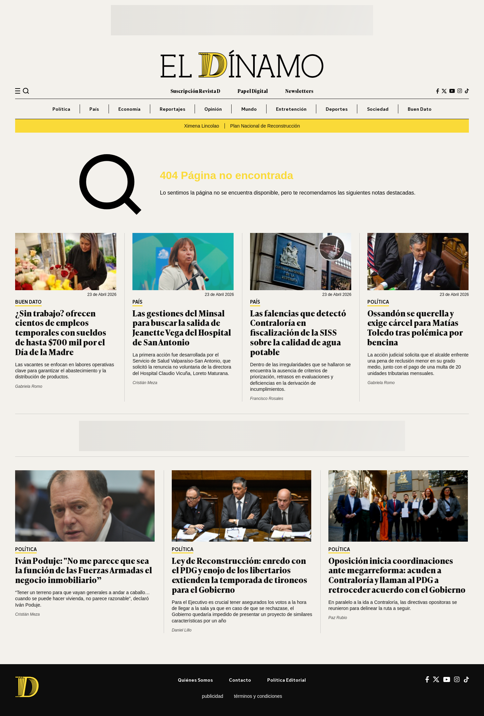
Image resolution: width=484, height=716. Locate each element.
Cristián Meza (144, 382)
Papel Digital (253, 90)
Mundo (249, 109)
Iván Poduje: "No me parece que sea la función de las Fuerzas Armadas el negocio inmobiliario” (83, 570)
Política (61, 109)
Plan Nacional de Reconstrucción (265, 126)
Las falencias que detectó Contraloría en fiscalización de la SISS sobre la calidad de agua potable (298, 332)
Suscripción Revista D (195, 90)
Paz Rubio (337, 617)
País (94, 109)
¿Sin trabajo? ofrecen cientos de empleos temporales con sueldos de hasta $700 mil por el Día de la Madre (60, 332)
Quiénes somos (195, 680)
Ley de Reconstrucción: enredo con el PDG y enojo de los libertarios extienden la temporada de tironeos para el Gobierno (239, 574)
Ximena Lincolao (201, 126)
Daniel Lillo (182, 630)
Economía (129, 109)
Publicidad (212, 696)
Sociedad (378, 109)
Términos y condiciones (258, 696)
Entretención (291, 109)
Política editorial (286, 680)
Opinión (213, 109)
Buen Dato (420, 109)
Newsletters (299, 90)
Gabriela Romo (28, 386)
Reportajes (172, 109)
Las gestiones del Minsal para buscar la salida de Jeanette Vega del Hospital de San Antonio (181, 327)
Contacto (240, 680)
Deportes (337, 109)
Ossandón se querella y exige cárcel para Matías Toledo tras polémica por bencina (414, 327)
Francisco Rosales (266, 398)
